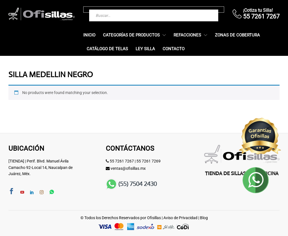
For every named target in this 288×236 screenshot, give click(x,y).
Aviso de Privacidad (180, 218)
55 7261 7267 (122, 161)
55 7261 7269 (148, 161)
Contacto (173, 49)
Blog (204, 218)
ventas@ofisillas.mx (128, 168)
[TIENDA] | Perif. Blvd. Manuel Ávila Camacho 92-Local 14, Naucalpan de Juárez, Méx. (40, 167)
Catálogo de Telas (107, 49)
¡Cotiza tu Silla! (258, 10)
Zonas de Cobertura (237, 35)
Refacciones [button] (187, 35)
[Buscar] (203, 9)
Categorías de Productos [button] (131, 35)
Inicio (89, 35)
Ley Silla (145, 49)
